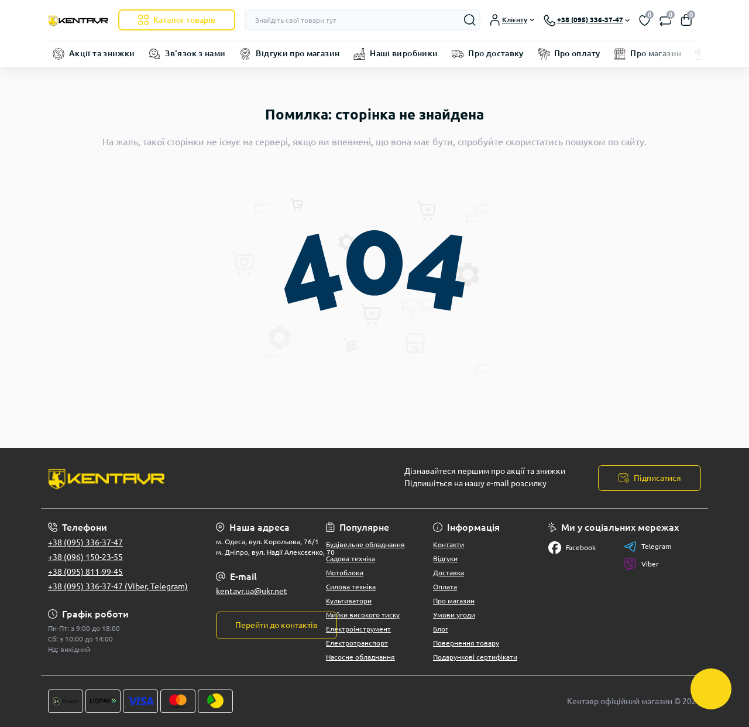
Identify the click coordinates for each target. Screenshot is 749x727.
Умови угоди (454, 615)
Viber (641, 564)
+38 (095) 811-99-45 (85, 571)
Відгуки (445, 558)
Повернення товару (466, 643)
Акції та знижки (102, 53)
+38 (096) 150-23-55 (85, 557)
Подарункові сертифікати (475, 657)
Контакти (448, 544)
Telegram (647, 546)
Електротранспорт (357, 643)
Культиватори (349, 601)
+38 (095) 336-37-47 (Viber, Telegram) (118, 586)
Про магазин (655, 53)
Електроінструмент (358, 629)
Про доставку (495, 53)
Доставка (448, 572)
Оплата (445, 587)
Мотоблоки (344, 572)
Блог (440, 629)
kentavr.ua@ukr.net (251, 591)
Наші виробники (404, 53)
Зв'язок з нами (195, 53)
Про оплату (577, 53)
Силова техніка (351, 587)
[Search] (470, 20)
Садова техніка (350, 558)
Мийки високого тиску (363, 615)
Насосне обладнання (360, 657)
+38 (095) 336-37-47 (85, 542)
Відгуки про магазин (297, 53)
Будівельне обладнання (365, 544)
